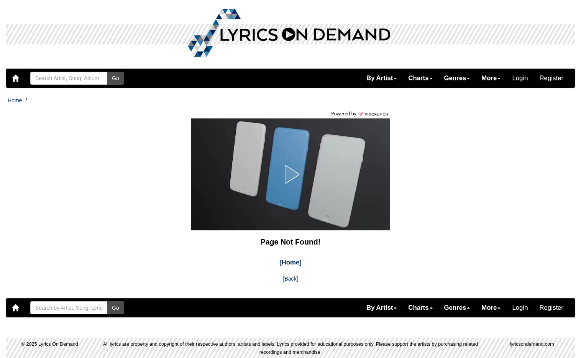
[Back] (290, 279)
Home (15, 100)
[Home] (290, 262)
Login (520, 78)
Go (115, 78)
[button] (381, 78)
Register (552, 78)
